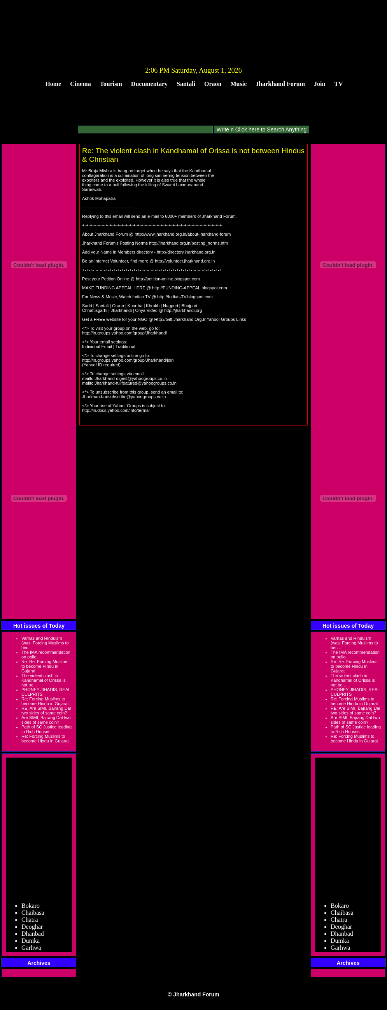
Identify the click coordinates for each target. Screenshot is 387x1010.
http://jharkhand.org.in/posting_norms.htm (188, 243)
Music (239, 84)
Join (319, 84)
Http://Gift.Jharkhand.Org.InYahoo (186, 319)
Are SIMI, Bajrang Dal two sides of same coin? (46, 720)
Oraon (212, 84)
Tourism (111, 84)
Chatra (29, 923)
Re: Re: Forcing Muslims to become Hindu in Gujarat (44, 666)
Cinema (80, 84)
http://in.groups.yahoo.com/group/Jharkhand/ (124, 333)
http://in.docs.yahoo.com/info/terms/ (116, 410)
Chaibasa (32, 916)
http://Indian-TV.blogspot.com (185, 296)
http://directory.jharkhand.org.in (186, 252)
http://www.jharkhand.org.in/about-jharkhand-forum (183, 234)
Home (53, 84)
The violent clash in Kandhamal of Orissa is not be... (43, 680)
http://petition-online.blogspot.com (168, 279)
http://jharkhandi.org (183, 310)
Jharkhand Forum (280, 84)
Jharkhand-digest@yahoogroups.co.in (130, 378)
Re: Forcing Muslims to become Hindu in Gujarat (45, 701)
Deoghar (32, 930)
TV (338, 84)
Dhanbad (32, 937)
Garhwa (31, 951)
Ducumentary (149, 84)
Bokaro (30, 909)
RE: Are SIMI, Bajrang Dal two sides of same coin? (46, 710)
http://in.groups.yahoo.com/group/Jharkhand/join (127, 360)
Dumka (30, 944)
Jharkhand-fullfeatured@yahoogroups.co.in (136, 383)
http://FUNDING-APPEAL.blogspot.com (189, 287)
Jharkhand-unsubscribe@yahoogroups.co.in (124, 396)
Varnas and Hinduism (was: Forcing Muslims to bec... (45, 643)
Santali (186, 84)
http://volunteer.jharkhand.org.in (185, 261)
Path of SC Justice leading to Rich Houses (46, 729)
